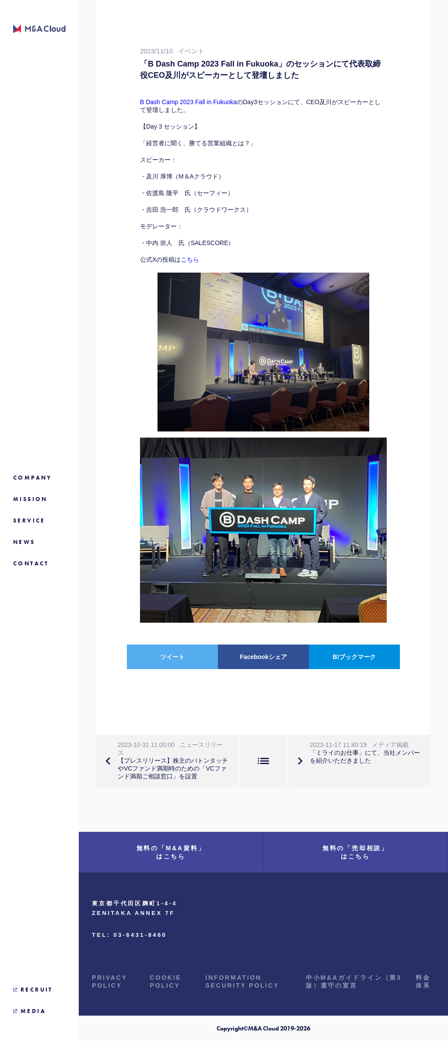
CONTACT (31, 563)
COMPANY (32, 477)
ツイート (172, 656)
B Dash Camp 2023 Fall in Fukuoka (188, 101)
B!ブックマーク (354, 656)
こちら (190, 259)
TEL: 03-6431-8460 (129, 935)
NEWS (24, 542)
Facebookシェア (263, 656)
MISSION (30, 499)
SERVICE (29, 520)
